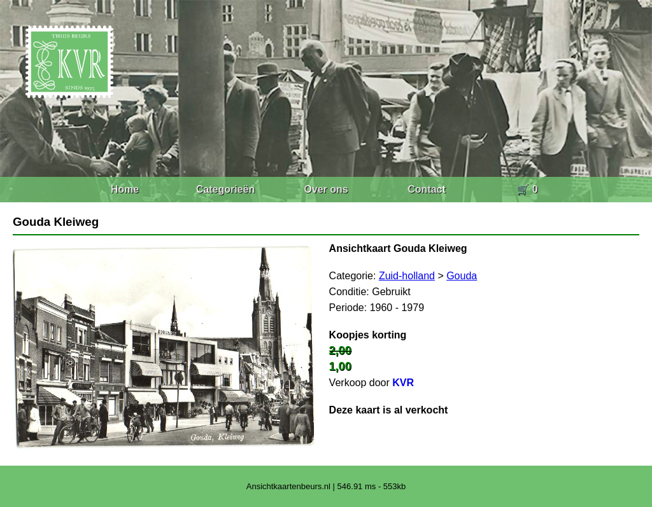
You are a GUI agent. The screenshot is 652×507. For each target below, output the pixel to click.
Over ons (326, 189)
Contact (427, 189)
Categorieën (225, 189)
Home (125, 189)
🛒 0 (526, 189)
